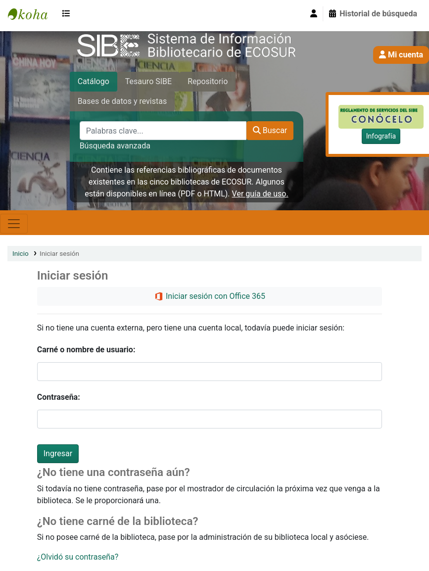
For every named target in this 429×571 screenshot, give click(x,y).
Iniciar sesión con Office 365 (209, 296)
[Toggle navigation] (14, 224)
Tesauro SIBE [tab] (148, 81)
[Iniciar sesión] (314, 14)
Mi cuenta (401, 54)
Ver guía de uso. (260, 193)
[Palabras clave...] (163, 130)
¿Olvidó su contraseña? (78, 557)
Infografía (381, 136)
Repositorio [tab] (208, 81)
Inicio (20, 253)
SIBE (32, 14)
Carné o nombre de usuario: (86, 349)
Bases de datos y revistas (122, 101)
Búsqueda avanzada (115, 145)
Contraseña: (58, 397)
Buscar (270, 130)
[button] (68, 14)
